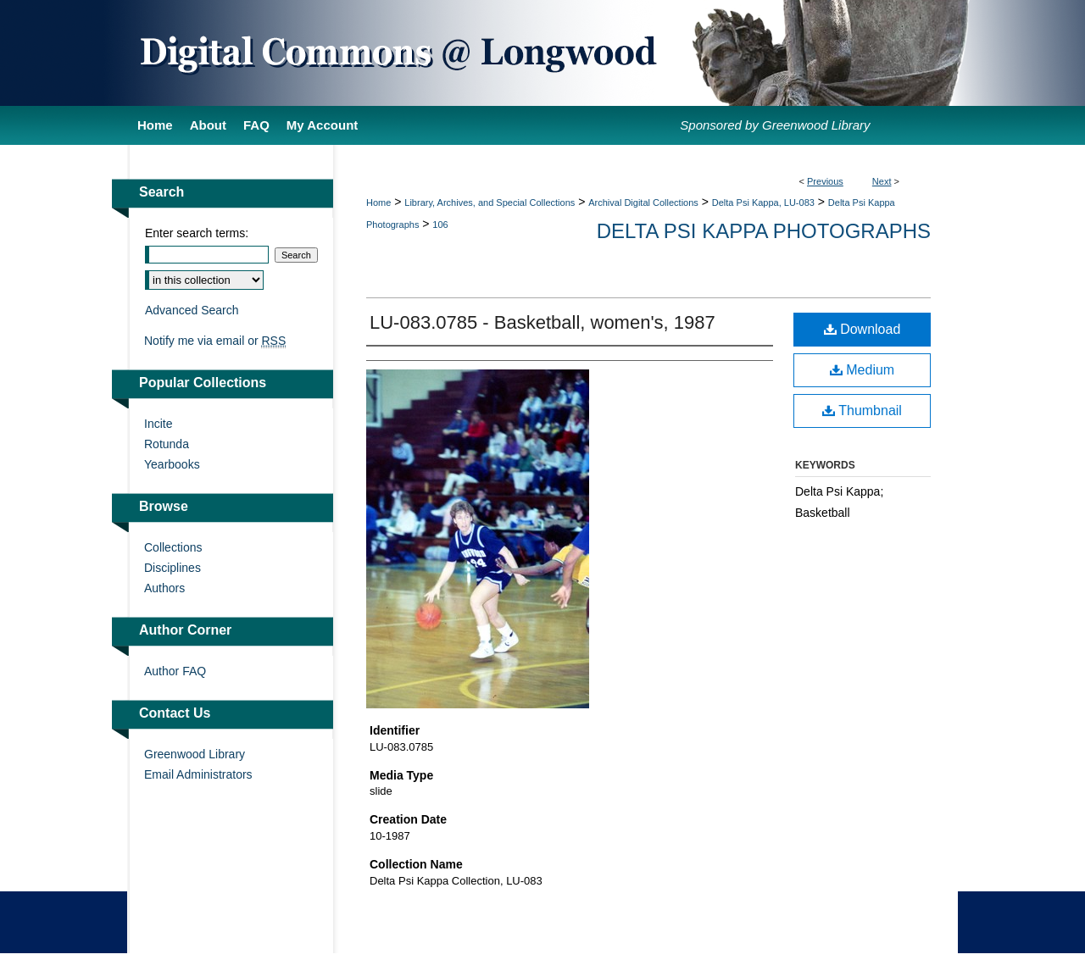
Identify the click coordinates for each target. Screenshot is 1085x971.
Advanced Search (192, 310)
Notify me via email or (215, 340)
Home (378, 202)
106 (440, 224)
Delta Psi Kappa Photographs (764, 230)
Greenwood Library (194, 754)
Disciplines (172, 567)
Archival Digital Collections (643, 202)
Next (882, 181)
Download (862, 329)
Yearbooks (172, 464)
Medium (862, 370)
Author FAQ (175, 671)
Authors (164, 588)
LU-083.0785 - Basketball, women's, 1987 (542, 322)
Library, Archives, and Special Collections (489, 202)
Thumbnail (862, 410)
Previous (825, 181)
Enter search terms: (196, 233)
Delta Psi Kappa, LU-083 (763, 202)
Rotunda (166, 444)
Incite (158, 423)
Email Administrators (198, 774)
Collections (173, 547)
